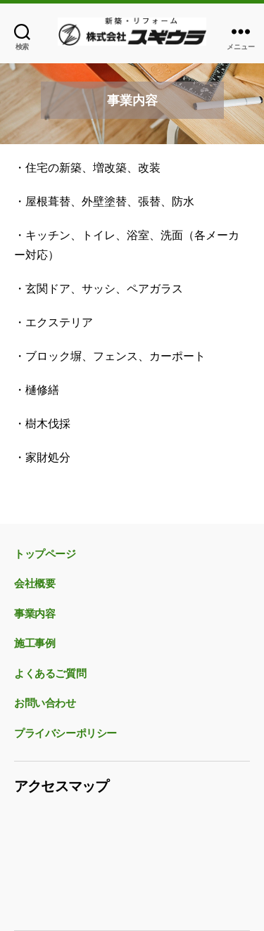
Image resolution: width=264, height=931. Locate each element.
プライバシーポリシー (65, 733)
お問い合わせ (45, 703)
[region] (132, 100)
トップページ (45, 554)
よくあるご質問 (50, 673)
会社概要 (34, 583)
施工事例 (34, 643)
